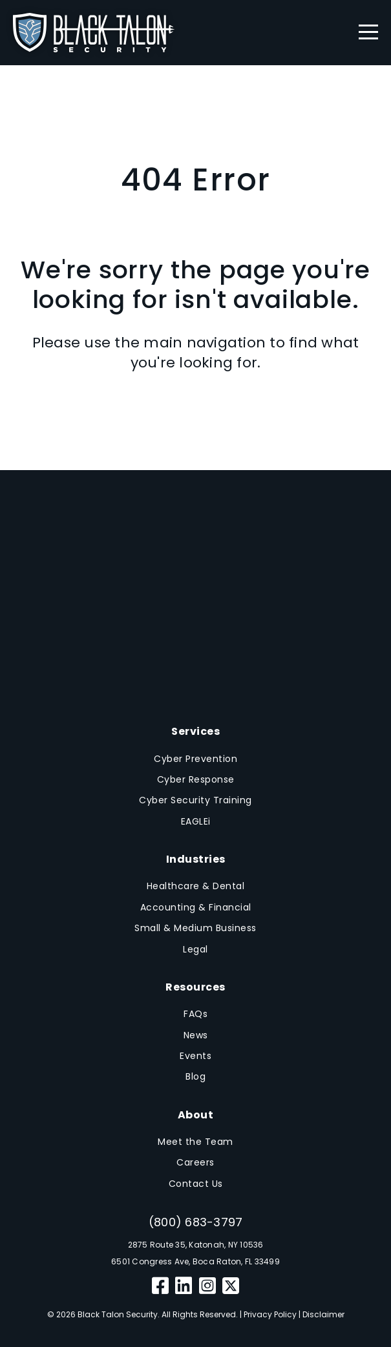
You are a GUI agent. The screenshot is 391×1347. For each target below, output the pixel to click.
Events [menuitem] (195, 1055)
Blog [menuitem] (195, 1076)
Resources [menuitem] (195, 987)
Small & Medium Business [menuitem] (195, 927)
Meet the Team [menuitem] (195, 1141)
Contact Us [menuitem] (196, 1183)
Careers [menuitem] (195, 1162)
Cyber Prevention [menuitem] (195, 758)
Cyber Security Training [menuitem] (195, 800)
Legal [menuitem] (195, 949)
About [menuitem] (196, 1114)
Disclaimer (323, 1314)
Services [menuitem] (195, 731)
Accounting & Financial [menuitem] (195, 907)
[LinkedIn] (184, 1286)
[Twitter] (230, 1286)
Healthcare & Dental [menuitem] (196, 885)
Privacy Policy (270, 1314)
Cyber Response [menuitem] (196, 779)
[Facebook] (160, 1286)
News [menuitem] (196, 1035)
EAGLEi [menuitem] (196, 821)
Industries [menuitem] (196, 859)
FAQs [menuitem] (195, 1013)
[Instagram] (208, 1286)
